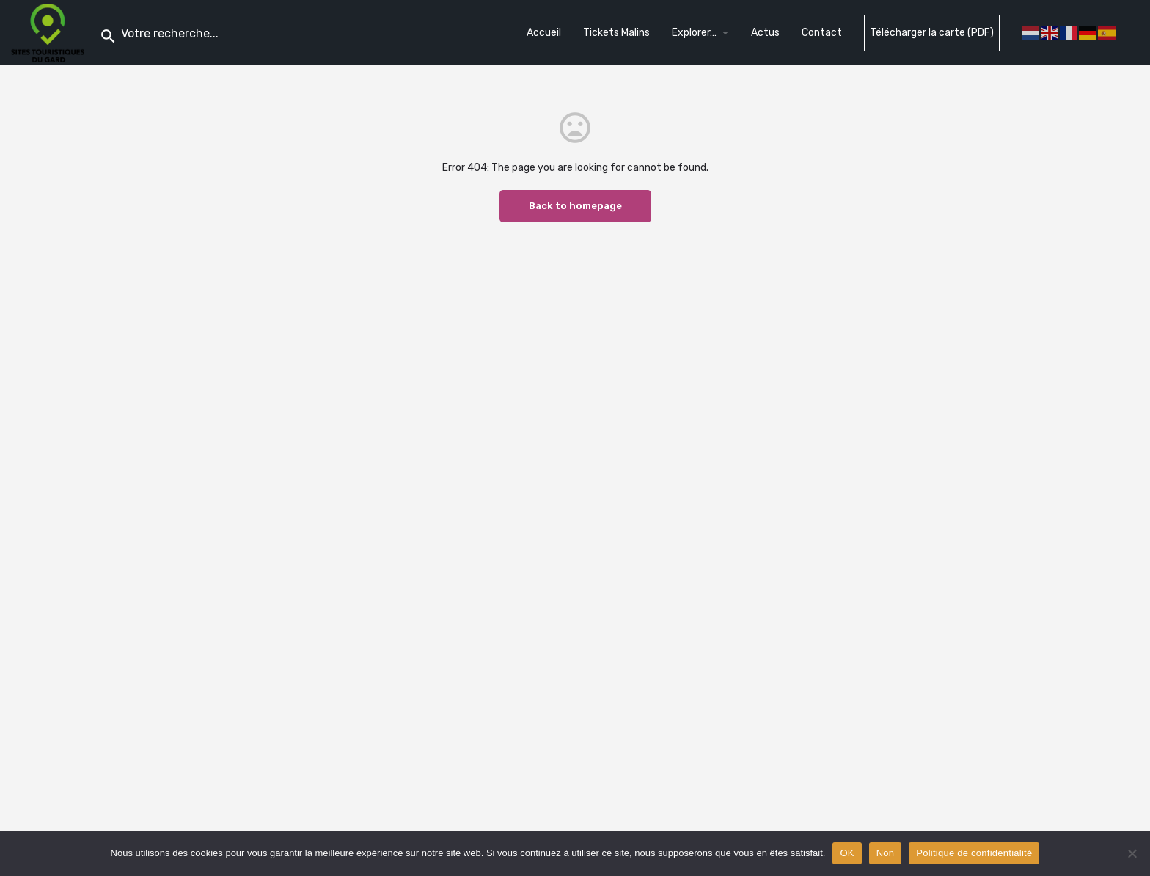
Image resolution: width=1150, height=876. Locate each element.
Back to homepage (575, 205)
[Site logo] (49, 32)
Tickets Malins (616, 32)
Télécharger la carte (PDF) (932, 32)
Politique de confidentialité (974, 852)
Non (885, 852)
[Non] (1131, 853)
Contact (822, 32)
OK (847, 852)
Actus (765, 32)
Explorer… (694, 32)
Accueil (544, 32)
